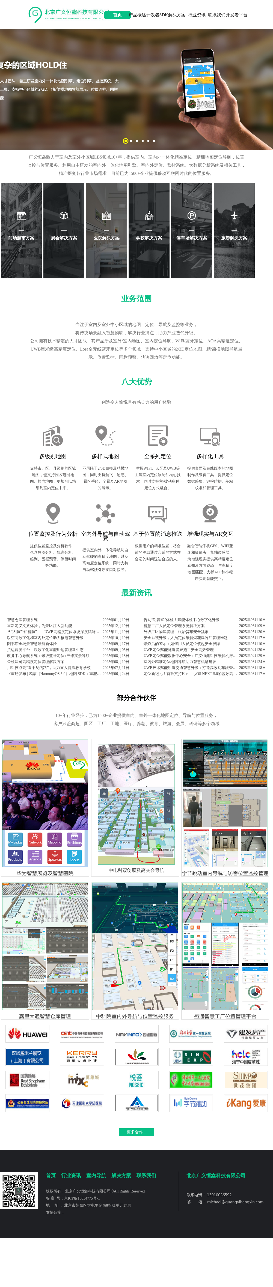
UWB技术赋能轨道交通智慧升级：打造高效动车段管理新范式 (191, 668)
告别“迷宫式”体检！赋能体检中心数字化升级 (181, 620)
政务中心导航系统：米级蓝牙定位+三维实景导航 (48, 656)
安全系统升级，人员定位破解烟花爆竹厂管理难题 (186, 638)
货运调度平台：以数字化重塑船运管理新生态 (45, 650)
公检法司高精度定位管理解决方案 (35, 662)
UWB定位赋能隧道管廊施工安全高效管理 (179, 650)
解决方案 (177, 15)
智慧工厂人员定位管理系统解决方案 (174, 626)
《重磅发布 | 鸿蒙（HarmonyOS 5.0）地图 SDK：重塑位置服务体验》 (55, 674)
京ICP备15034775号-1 (82, 1198)
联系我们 (216, 15)
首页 (117, 15)
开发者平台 (237, 15)
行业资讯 (197, 15)
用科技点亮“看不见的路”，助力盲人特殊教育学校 (49, 668)
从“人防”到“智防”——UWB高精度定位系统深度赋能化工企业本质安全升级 (55, 632)
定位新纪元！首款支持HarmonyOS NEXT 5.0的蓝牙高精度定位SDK (191, 674)
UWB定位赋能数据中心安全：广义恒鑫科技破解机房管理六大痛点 (191, 656)
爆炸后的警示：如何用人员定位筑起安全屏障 (182, 644)
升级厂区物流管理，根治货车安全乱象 (176, 632)
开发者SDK (157, 15)
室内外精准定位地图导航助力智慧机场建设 (180, 662)
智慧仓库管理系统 (22, 620)
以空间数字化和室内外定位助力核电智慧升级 (45, 638)
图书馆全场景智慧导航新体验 (32, 644)
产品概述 (137, 15)
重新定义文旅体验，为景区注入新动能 (39, 626)
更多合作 (135, 1132)
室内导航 (96, 1175)
